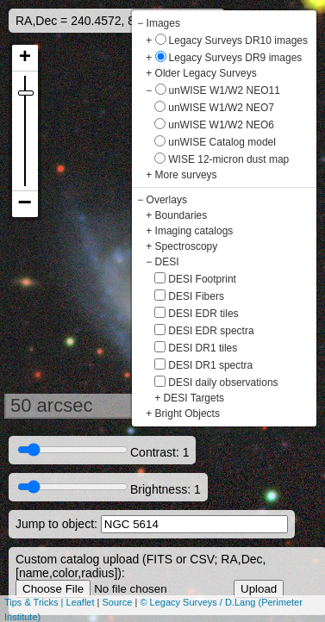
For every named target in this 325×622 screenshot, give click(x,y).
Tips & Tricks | (35, 602)
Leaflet (80, 602)
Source (118, 602)
